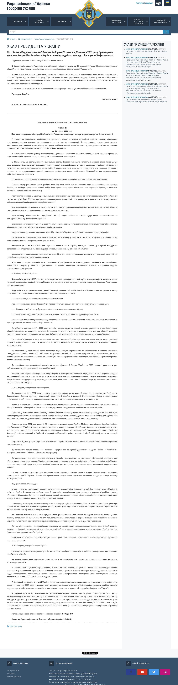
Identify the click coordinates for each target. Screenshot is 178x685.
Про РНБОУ (17, 21)
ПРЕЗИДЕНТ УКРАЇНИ (13, 671)
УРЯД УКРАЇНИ (11, 674)
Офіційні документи (39, 22)
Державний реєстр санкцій (160, 22)
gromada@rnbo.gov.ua (89, 673)
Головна (11, 39)
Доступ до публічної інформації (138, 22)
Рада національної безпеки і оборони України (28, 6)
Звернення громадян (116, 22)
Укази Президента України (44, 39)
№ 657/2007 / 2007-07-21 (65, 39)
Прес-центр (61, 21)
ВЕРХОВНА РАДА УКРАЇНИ (14, 677)
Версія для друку (14, 626)
